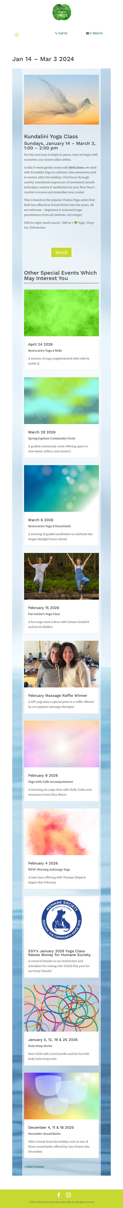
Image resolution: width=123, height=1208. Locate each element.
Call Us (63, 33)
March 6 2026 (40, 520)
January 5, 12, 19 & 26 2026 (53, 1039)
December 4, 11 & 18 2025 (51, 1127)
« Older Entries (34, 1167)
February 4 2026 (43, 863)
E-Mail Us (96, 33)
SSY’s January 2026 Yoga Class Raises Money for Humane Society (59, 953)
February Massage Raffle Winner (57, 695)
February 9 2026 (43, 775)
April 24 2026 (40, 344)
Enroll (61, 252)
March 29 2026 (42, 432)
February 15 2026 (43, 607)
